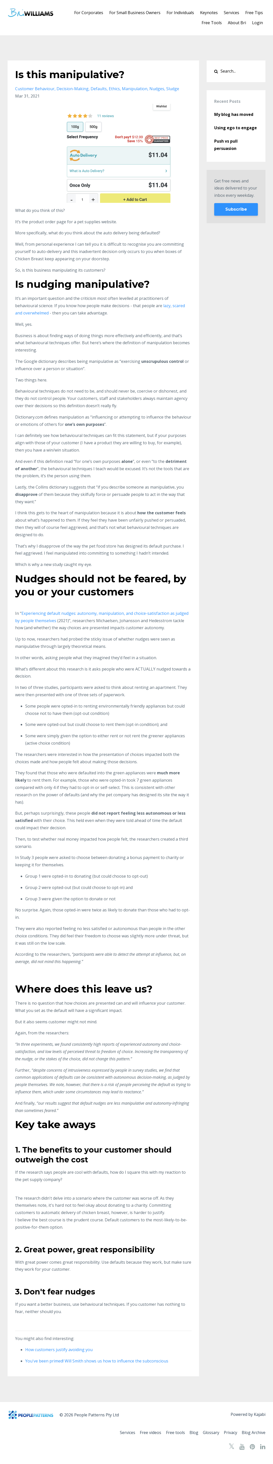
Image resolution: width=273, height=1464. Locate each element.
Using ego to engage (235, 128)
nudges (156, 88)
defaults (99, 88)
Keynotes (209, 12)
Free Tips (254, 12)
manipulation (134, 88)
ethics (114, 88)
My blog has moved (233, 114)
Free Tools (212, 22)
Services (231, 12)
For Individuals (180, 12)
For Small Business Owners (134, 12)
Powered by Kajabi (248, 1415)
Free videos (143, 1433)
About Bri (237, 22)
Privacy (229, 1433)
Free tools (169, 1433)
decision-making (73, 88)
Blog (189, 1433)
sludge (172, 88)
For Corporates (88, 12)
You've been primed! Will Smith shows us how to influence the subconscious (96, 1361)
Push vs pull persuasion (226, 144)
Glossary (208, 1433)
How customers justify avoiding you (59, 1349)
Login (257, 22)
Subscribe (236, 209)
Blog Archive (253, 1433)
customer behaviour (34, 88)
